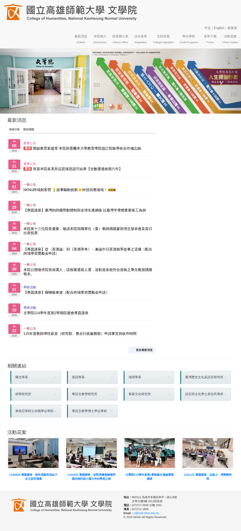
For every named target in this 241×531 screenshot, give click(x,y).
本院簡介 (99, 39)
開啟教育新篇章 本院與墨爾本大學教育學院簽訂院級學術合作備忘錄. (87, 148)
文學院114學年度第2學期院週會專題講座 (55, 313)
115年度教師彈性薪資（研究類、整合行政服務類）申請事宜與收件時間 (79, 334)
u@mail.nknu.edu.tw (146, 513)
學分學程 (188, 39)
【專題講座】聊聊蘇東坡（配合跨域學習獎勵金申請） (66, 292)
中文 (207, 28)
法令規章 (140, 39)
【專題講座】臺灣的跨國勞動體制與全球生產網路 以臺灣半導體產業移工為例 (84, 210)
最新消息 (81, 39)
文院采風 (163, 39)
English (219, 28)
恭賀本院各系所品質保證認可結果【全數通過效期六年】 (77, 169)
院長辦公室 (120, 39)
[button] (18, 81)
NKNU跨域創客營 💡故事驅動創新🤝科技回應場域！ (69, 190)
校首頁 (232, 28)
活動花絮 (230, 39)
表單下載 (210, 39)
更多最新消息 (142, 350)
